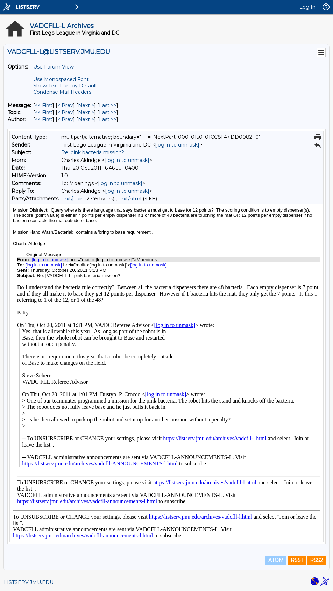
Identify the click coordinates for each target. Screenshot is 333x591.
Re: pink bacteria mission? (92, 152)
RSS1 (297, 560)
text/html (129, 198)
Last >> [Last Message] (107, 105)
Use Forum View (53, 67)
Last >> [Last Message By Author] (107, 119)
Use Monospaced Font (61, 79)
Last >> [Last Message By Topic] (107, 112)
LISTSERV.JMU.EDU (29, 582)
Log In (307, 7)
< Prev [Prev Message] (65, 105)
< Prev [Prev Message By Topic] (65, 112)
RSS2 (316, 560)
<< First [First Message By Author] (43, 119)
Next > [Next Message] (86, 105)
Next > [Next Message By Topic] (86, 112)
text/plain (72, 198)
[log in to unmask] (177, 145)
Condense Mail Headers (62, 92)
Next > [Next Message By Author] (86, 119)
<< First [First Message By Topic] (43, 112)
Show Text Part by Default (65, 86)
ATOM (276, 560)
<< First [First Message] (43, 105)
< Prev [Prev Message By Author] (65, 119)
